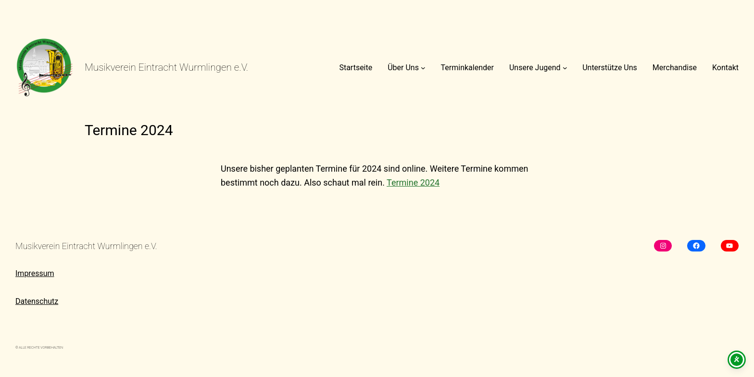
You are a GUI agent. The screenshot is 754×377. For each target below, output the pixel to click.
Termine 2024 (413, 182)
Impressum (34, 273)
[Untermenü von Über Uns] (423, 67)
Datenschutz (36, 301)
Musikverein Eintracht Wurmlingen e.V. (166, 67)
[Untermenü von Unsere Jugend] (565, 67)
